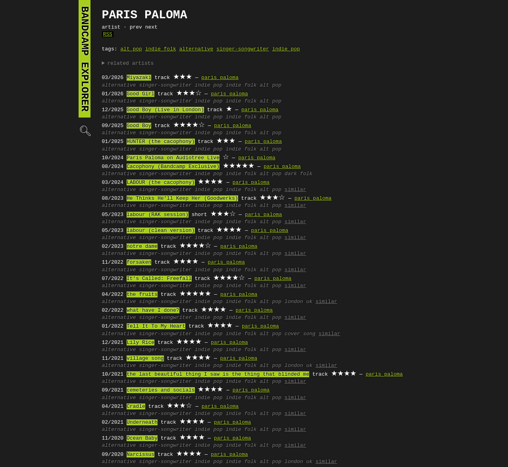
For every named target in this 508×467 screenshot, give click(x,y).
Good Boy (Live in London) (165, 110)
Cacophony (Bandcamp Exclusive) (173, 166)
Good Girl (140, 94)
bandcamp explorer (84, 59)
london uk (298, 301)
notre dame (142, 246)
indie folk (160, 49)
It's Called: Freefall (159, 278)
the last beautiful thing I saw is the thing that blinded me (218, 374)
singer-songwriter (242, 49)
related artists (130, 63)
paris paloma (220, 77)
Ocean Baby (142, 438)
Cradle (136, 406)
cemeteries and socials (161, 390)
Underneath (142, 422)
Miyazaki (139, 77)
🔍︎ (84, 130)
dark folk (298, 174)
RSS (107, 34)
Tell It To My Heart (156, 326)
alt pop (131, 49)
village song (145, 358)
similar (295, 189)
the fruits (142, 294)
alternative (196, 49)
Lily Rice (140, 342)
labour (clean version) (161, 230)
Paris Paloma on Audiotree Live (173, 158)
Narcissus (140, 454)
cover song (300, 334)
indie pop (286, 49)
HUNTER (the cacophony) (161, 141)
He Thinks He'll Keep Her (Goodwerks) (182, 198)
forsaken (139, 262)
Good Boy (139, 125)
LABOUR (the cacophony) (161, 182)
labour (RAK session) (158, 214)
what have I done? (153, 310)
